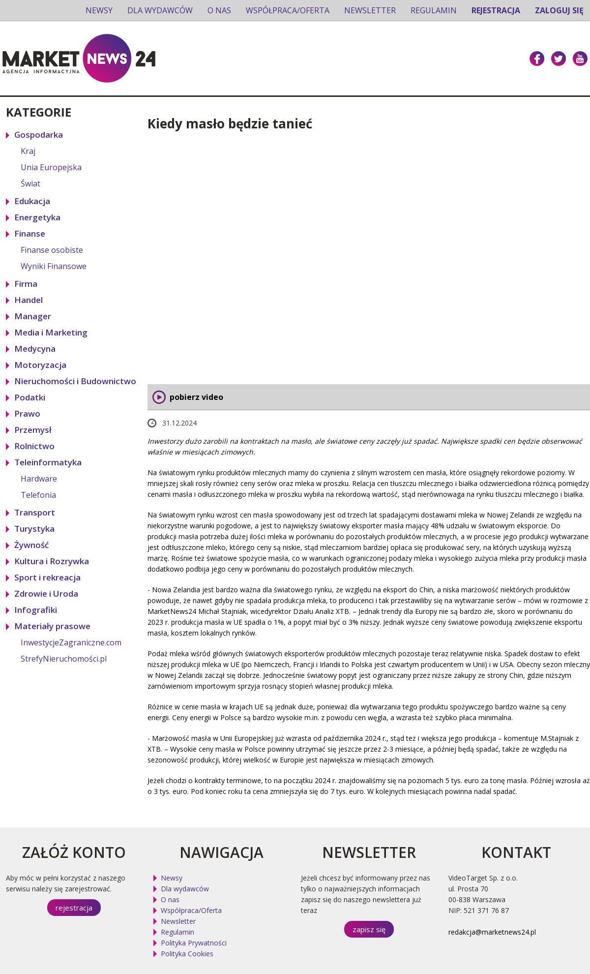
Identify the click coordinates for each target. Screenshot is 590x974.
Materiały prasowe (52, 626)
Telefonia (38, 494)
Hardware (39, 478)
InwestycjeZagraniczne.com (71, 642)
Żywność (31, 544)
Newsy (99, 10)
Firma (25, 283)
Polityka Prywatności (194, 942)
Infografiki (35, 609)
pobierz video (196, 397)
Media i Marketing (51, 332)
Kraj (28, 151)
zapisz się (369, 929)
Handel (28, 299)
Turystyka (34, 528)
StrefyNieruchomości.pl (64, 658)
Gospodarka (38, 134)
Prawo (27, 413)
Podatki (29, 397)
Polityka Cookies (187, 953)
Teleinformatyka (48, 462)
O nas (219, 10)
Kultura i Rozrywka (51, 561)
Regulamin (434, 10)
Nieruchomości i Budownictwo (75, 381)
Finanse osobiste (52, 249)
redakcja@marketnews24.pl (492, 932)
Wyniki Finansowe (54, 266)
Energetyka (37, 217)
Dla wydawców (160, 10)
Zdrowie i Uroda (46, 593)
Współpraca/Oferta (287, 10)
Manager (32, 316)
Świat (30, 183)
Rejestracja (496, 10)
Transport (34, 512)
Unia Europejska (51, 167)
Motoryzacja (40, 364)
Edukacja (32, 201)
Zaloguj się (559, 10)
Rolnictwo (34, 446)
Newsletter (370, 10)
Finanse (29, 233)
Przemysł (33, 429)
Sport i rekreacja (47, 577)
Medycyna (35, 348)
